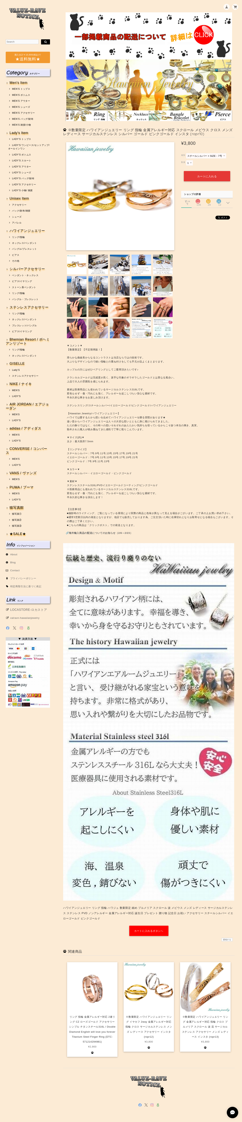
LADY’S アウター (21, 166)
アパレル (17, 222)
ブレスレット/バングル (24, 325)
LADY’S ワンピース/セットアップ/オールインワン (29, 147)
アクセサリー (19, 205)
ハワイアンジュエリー (27, 231)
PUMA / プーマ (22, 487)
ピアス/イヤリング (22, 281)
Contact (15, 570)
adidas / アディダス (25, 428)
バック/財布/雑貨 (21, 210)
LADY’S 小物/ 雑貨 (22, 190)
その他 (15, 261)
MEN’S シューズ (21, 107)
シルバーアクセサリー (27, 269)
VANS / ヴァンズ (23, 473)
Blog (13, 562)
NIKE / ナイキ (21, 384)
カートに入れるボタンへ (148, 930)
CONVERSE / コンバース (26, 450)
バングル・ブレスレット (25, 299)
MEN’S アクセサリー (23, 113)
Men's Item (18, 83)
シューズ (17, 217)
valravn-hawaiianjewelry (25, 617)
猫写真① (17, 514)
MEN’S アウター (21, 101)
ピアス (15, 255)
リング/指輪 (18, 237)
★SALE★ (18, 534)
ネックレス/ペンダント (24, 243)
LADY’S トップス (21, 139)
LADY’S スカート (21, 160)
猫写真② (17, 520)
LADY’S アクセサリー (24, 184)
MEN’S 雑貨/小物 (21, 125)
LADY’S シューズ (21, 172)
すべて (187, 201)
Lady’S (16, 370)
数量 (183, 162)
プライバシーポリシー (23, 578)
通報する (227, 940)
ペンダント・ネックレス (25, 275)
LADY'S (16, 396)
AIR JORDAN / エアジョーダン (27, 406)
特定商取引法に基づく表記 (25, 586)
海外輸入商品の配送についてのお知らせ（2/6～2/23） (101, 533)
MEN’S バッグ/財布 (22, 119)
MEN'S (16, 390)
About (13, 554)
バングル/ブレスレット (24, 249)
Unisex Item (19, 198)
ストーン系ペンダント (24, 287)
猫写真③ (17, 526)
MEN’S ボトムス (21, 95)
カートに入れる (207, 176)
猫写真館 (17, 507)
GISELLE (17, 363)
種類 (183, 155)
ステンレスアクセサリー (29, 307)
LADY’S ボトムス (21, 154)
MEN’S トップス (21, 89)
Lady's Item (19, 133)
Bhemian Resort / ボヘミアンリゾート (28, 341)
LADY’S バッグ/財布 (23, 178)
